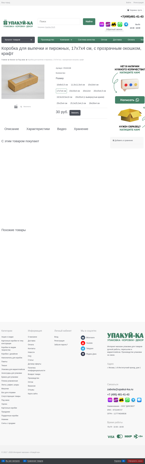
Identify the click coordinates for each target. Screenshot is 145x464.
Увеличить (27, 106)
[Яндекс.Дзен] (83, 354)
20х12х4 (87, 91)
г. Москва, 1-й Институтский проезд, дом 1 (124, 368)
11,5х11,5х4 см (78, 85)
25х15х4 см (62, 103)
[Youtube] (83, 343)
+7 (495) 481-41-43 (118, 394)
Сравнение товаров (35, 461)
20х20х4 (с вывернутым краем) (89, 97)
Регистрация (139, 3)
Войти (128, 3)
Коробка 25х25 (50, 27)
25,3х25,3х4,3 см (78, 103)
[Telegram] (83, 348)
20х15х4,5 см (100, 91)
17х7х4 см (61, 91)
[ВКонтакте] (83, 337)
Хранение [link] (81, 129)
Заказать (75, 113)
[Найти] (89, 21)
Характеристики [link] (38, 129)
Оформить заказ (135, 461)
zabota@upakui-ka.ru (120, 389)
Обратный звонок (114, 29)
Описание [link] (11, 129)
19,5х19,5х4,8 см (64, 97)
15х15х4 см (74, 91)
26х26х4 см (94, 103)
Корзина (117, 461)
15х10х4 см (93, 85)
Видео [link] (61, 129)
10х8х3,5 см (62, 85)
